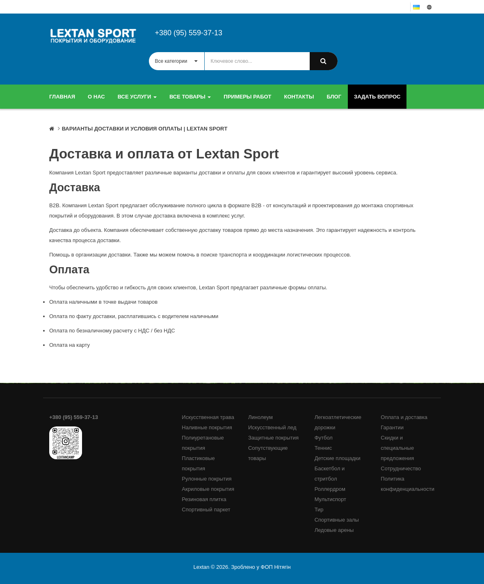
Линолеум (260, 417)
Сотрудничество (401, 468)
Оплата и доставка (404, 417)
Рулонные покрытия (206, 479)
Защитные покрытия (273, 438)
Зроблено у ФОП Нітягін (260, 567)
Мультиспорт (330, 499)
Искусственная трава (208, 417)
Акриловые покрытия (208, 489)
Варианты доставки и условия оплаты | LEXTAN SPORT (145, 129)
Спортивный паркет (206, 509)
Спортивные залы (337, 520)
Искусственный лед (272, 427)
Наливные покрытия (207, 427)
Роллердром (330, 489)
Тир (319, 509)
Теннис (323, 448)
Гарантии (392, 427)
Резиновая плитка (204, 499)
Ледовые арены (334, 530)
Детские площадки (338, 458)
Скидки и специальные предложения (397, 448)
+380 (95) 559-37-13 (189, 33)
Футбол (324, 438)
